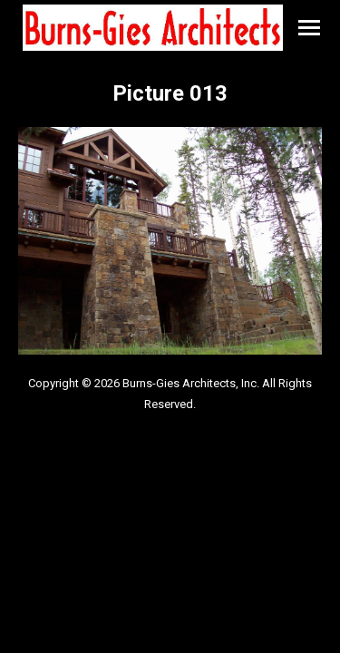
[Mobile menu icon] (309, 27)
